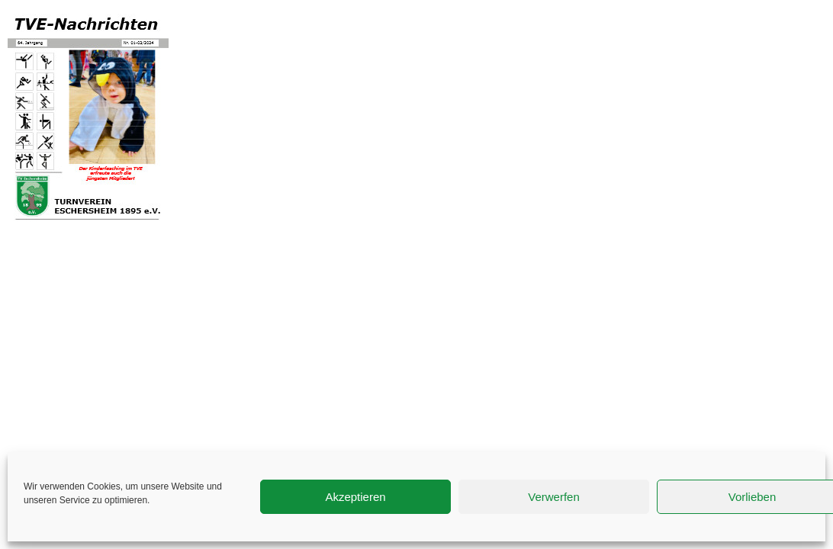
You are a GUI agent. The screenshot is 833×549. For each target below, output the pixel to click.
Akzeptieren (355, 496)
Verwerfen (554, 496)
